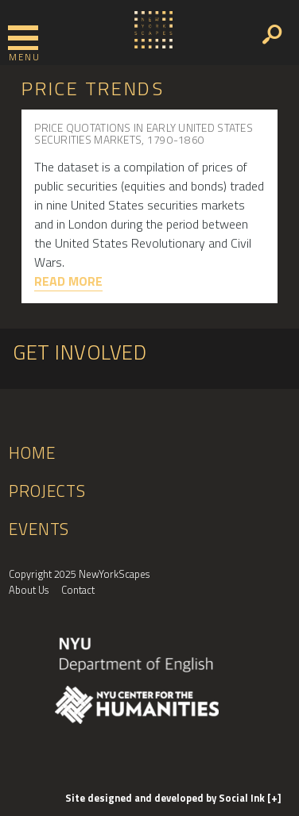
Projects (47, 490)
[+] (274, 798)
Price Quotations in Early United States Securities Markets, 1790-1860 (143, 134)
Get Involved (79, 352)
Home (32, 452)
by (166, 798)
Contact (78, 590)
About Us (29, 590)
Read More (68, 281)
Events (39, 528)
